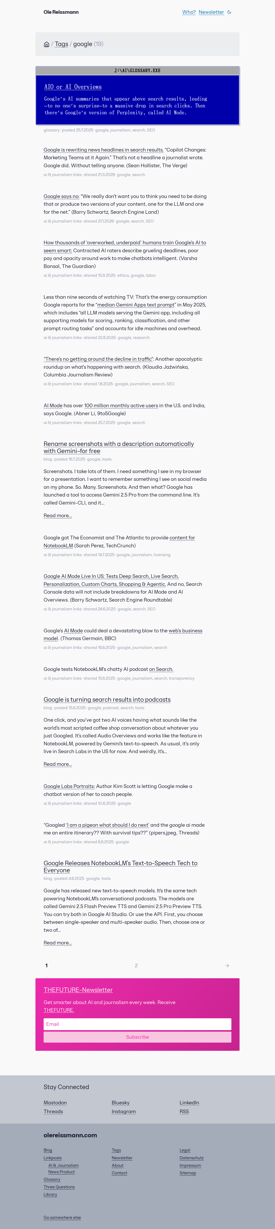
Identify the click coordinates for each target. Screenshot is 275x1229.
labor (151, 275)
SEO (151, 130)
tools (107, 459)
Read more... (58, 515)
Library (50, 1194)
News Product (61, 1171)
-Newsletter (78, 990)
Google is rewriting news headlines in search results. (104, 150)
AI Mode (53, 405)
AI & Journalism (63, 1165)
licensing (162, 554)
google (101, 130)
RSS (184, 1111)
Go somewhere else (62, 1217)
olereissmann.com (70, 1135)
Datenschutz (192, 1157)
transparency (181, 678)
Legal (185, 1150)
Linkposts (53, 1157)
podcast (111, 707)
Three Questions (59, 1186)
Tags (61, 44)
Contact (119, 1172)
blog (48, 459)
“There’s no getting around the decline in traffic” (98, 359)
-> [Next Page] (227, 966)
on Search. (161, 669)
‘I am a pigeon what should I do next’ (107, 825)
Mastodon (55, 1103)
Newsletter (211, 12)
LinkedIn (189, 1103)
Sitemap (188, 1172)
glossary (52, 130)
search (138, 130)
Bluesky (121, 1103)
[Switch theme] (229, 12)
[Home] (47, 45)
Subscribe (137, 1037)
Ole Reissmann (61, 12)
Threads (53, 1111)
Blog (48, 1150)
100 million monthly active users (121, 405)
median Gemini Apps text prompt (135, 305)
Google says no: (61, 196)
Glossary (52, 1179)
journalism (120, 130)
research (141, 337)
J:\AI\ (122, 71)
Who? (189, 12)
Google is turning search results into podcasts (107, 699)
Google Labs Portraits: (69, 786)
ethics (123, 275)
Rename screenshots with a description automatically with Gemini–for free (119, 447)
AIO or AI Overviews (72, 87)
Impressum (190, 1165)
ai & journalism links (63, 174)
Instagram (124, 1111)
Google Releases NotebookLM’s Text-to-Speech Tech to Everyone (120, 866)
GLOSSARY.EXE (145, 71)
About (118, 1165)
